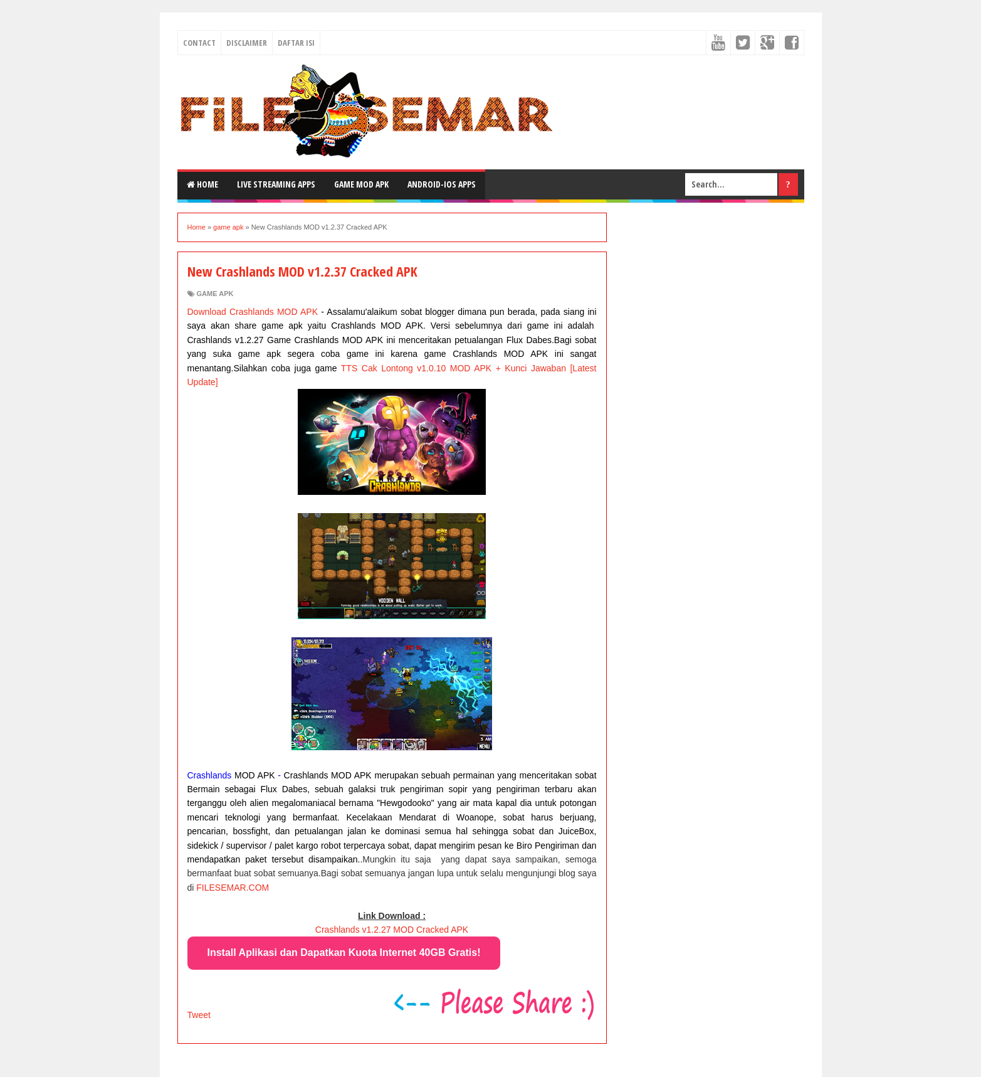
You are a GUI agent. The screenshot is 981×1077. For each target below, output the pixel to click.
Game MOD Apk (361, 184)
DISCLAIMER (246, 42)
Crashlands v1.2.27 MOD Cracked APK (391, 930)
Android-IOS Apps (441, 184)
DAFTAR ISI (296, 42)
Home (202, 184)
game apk (215, 293)
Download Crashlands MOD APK (252, 312)
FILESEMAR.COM (232, 888)
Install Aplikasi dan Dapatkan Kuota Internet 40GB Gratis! (344, 952)
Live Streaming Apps (276, 184)
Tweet (199, 1015)
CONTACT (199, 42)
